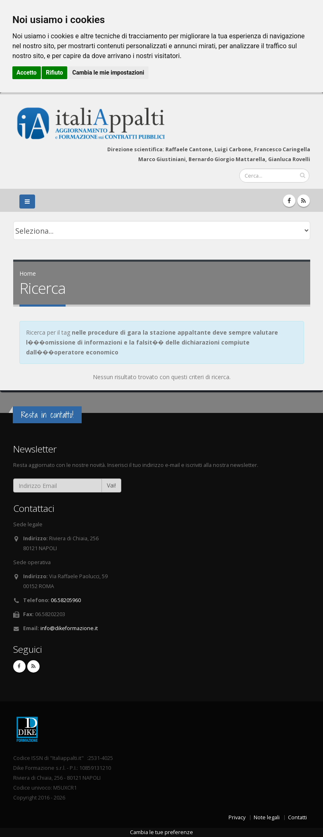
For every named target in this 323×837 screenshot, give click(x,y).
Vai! (111, 485)
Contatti (297, 817)
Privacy (237, 817)
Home (27, 273)
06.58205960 (66, 600)
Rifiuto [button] (54, 72)
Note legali (267, 817)
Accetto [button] (27, 72)
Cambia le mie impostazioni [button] (108, 72)
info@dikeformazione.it (69, 628)
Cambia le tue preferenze (161, 832)
